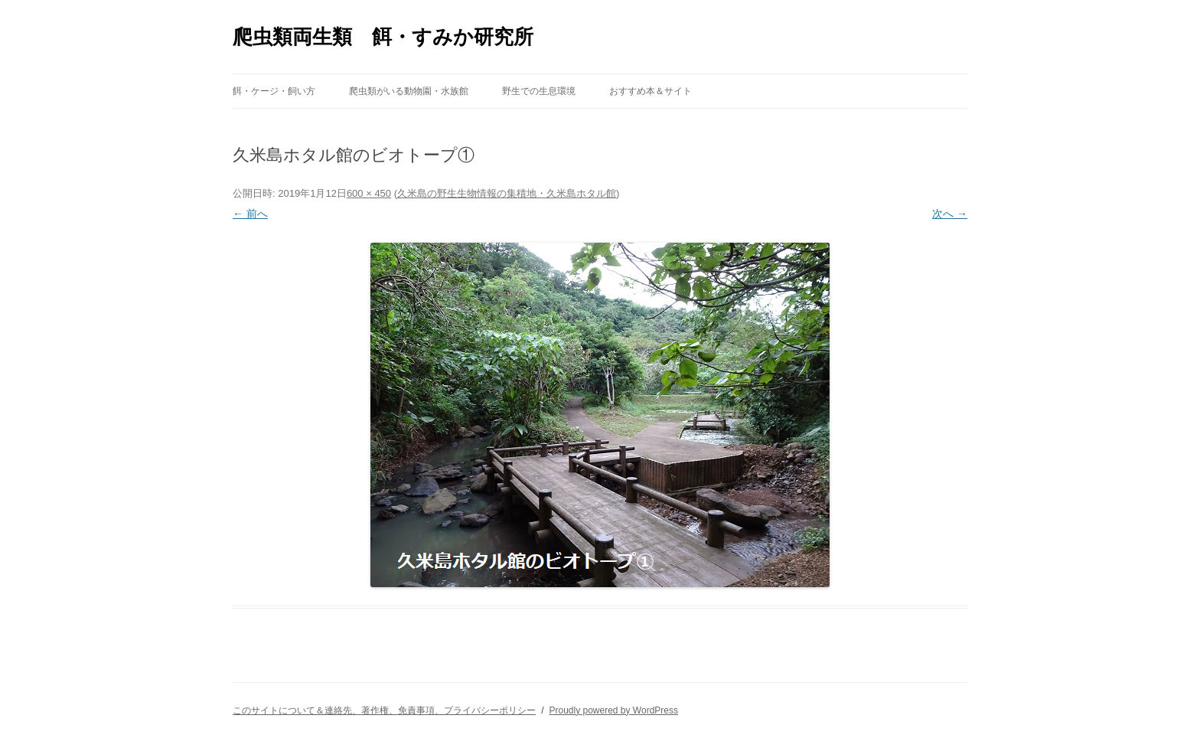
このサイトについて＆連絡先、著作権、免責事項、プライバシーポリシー (384, 710)
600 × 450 (369, 193)
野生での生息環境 (539, 91)
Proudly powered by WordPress (613, 710)
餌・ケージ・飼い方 (274, 91)
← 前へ (250, 213)
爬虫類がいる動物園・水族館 (408, 91)
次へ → (949, 213)
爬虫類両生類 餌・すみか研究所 (383, 36)
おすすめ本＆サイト (650, 91)
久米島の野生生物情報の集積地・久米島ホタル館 (506, 193)
